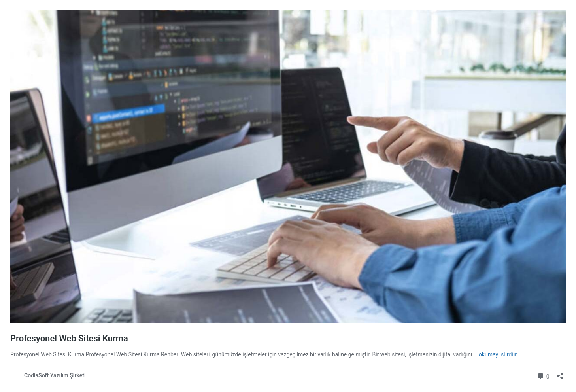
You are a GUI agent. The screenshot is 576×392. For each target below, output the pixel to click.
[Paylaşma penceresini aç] (560, 373)
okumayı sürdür (498, 354)
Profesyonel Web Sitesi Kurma (69, 338)
